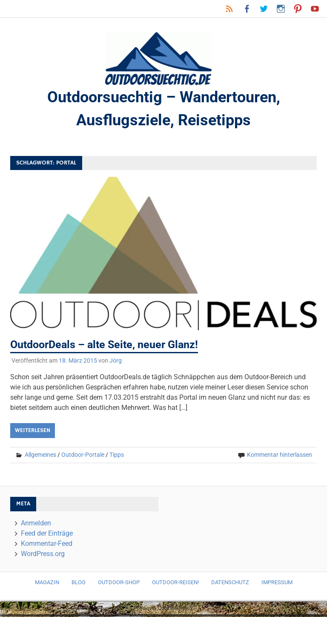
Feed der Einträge (47, 536)
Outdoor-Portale (82, 457)
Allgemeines (40, 457)
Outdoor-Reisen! (175, 585)
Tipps (116, 457)
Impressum (277, 585)
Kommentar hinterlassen (279, 457)
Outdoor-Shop (119, 585)
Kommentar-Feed (46, 546)
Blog (79, 585)
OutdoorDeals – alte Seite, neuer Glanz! (108, 347)
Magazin (47, 585)
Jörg (115, 363)
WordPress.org (43, 556)
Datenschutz (230, 585)
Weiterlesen (32, 433)
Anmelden (36, 526)
